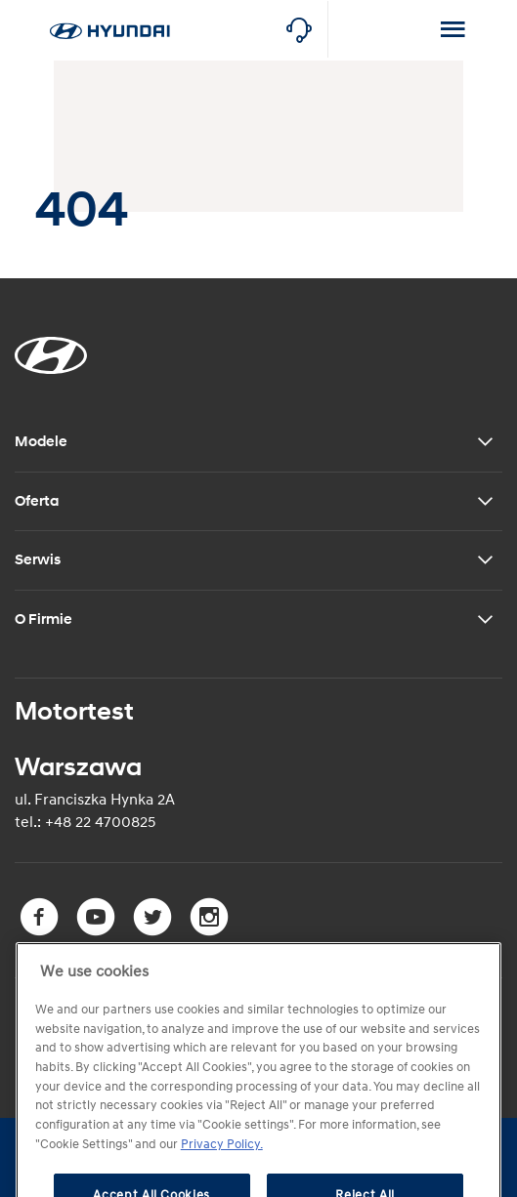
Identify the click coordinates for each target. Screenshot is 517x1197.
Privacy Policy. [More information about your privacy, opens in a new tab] (222, 1168)
